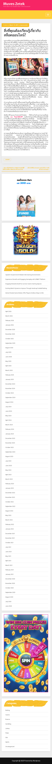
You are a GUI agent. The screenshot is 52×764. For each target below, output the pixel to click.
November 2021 (10, 538)
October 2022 (9, 502)
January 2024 (9, 434)
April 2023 (8, 474)
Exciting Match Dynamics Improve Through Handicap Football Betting (26, 288)
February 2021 (9, 570)
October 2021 (9, 542)
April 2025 (8, 366)
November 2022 (10, 497)
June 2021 (8, 551)
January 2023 (9, 488)
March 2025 (9, 370)
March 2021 (9, 565)
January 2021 (9, 574)
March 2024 (9, 425)
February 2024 (9, 429)
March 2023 (9, 479)
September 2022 (10, 506)
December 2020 (10, 579)
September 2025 (10, 343)
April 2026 (8, 311)
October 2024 (9, 393)
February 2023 (9, 483)
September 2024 (10, 397)
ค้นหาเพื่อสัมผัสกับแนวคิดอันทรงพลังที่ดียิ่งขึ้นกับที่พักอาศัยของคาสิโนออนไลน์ (13, 168)
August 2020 (9, 597)
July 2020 (8, 601)
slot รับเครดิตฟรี (16, 117)
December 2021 (10, 533)
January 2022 (9, 529)
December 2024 (10, 384)
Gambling (8, 724)
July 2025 (8, 352)
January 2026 (9, 325)
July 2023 (8, 461)
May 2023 (8, 470)
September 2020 (10, 592)
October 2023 (9, 447)
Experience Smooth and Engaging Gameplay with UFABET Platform (25, 279)
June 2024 (8, 411)
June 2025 (8, 357)
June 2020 (8, 606)
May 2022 (8, 515)
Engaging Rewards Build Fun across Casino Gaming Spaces (23, 284)
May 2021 (8, 556)
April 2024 (8, 420)
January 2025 (9, 379)
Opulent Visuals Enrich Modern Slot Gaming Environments (22, 275)
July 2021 (8, 547)
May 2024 (8, 415)
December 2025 (10, 329)
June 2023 (8, 465)
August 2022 (9, 511)
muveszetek (24, 25)
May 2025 (8, 361)
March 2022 (9, 520)
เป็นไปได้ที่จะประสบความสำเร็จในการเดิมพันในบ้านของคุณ (38, 168)
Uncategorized (9, 746)
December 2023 (10, 438)
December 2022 (10, 492)
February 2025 (9, 375)
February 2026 (9, 320)
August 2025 (9, 347)
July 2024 (8, 406)
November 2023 (10, 443)
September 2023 (10, 452)
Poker (7, 733)
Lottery (7, 728)
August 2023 (9, 456)
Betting (7, 710)
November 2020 (10, 583)
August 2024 (9, 402)
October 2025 (9, 338)
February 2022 (9, 524)
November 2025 (10, 334)
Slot (6, 737)
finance (7, 719)
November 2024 (10, 388)
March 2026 (9, 316)
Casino (7, 159)
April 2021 (8, 560)
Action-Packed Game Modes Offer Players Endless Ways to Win (24, 293)
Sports (7, 742)
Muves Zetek (14, 4)
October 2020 (9, 588)
